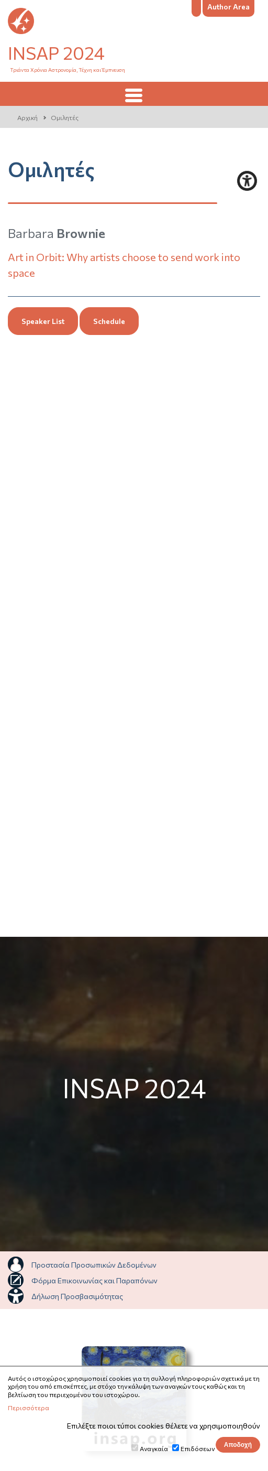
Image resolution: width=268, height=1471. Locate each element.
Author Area (228, 6)
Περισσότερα (28, 1407)
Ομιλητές (65, 117)
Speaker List (42, 321)
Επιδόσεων (198, 1448)
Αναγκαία (154, 1448)
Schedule (109, 321)
